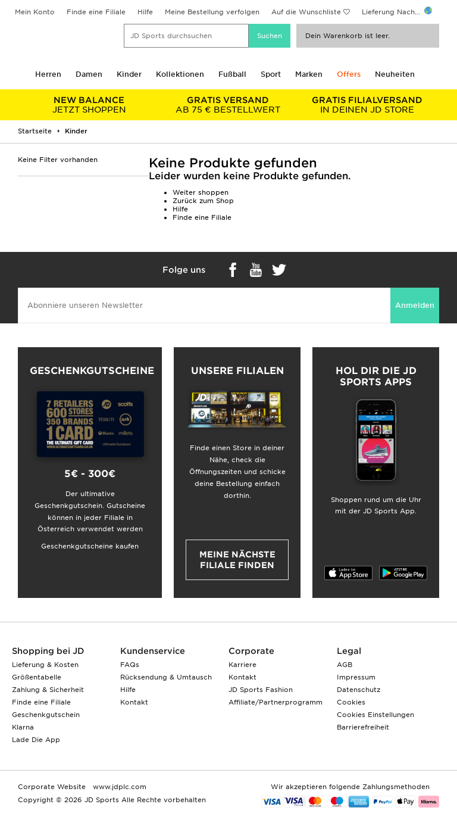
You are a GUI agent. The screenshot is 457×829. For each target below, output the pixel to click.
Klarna (23, 727)
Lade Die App (36, 739)
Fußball (232, 74)
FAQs (129, 664)
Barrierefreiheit (363, 727)
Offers (349, 74)
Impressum (356, 677)
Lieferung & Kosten (45, 664)
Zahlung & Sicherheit (48, 689)
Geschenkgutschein (46, 714)
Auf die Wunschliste (306, 12)
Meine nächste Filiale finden (237, 560)
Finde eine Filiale (96, 12)
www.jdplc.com (118, 787)
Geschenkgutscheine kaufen (90, 546)
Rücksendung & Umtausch (166, 677)
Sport (271, 74)
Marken (309, 74)
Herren (48, 74)
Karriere (242, 664)
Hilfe (145, 12)
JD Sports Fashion (260, 689)
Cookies (351, 702)
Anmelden (414, 305)
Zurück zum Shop (203, 201)
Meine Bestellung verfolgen (212, 12)
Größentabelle (36, 677)
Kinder (129, 74)
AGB (344, 664)
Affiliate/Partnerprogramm (275, 702)
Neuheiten (395, 74)
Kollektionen (180, 74)
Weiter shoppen (200, 192)
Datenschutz (358, 689)
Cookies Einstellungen (375, 714)
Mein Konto (35, 12)
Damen (89, 74)
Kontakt (134, 702)
